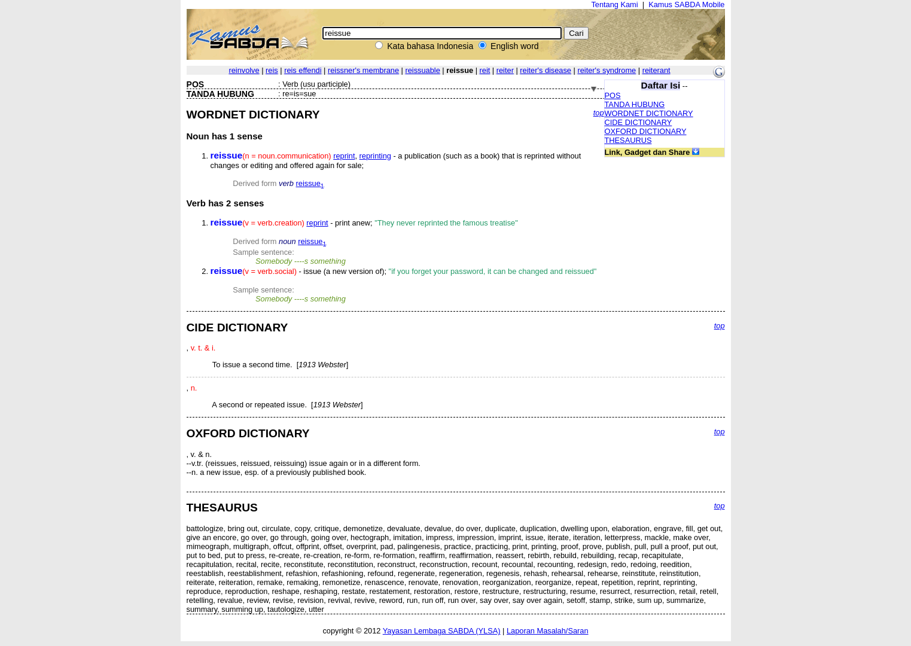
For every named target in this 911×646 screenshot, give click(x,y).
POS (613, 95)
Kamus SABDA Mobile (686, 4)
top (598, 112)
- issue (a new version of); (404, 271)
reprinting (375, 155)
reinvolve (243, 70)
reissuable (422, 70)
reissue (310, 183)
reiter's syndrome (606, 70)
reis (272, 70)
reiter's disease (545, 70)
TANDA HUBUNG (635, 104)
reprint (344, 155)
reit (485, 70)
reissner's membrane (363, 70)
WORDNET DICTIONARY (649, 113)
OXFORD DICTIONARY (646, 131)
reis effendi (302, 70)
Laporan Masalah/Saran (548, 630)
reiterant (656, 70)
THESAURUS (628, 140)
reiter (505, 70)
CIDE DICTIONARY (638, 122)
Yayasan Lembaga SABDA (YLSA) (442, 630)
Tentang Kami (614, 4)
